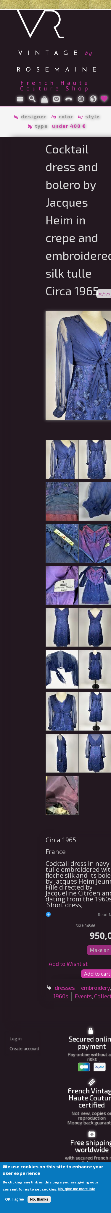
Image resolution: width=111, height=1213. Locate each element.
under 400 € (69, 126)
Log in (15, 1038)
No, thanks (39, 1199)
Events (83, 996)
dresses (65, 987)
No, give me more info (76, 1189)
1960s (60, 996)
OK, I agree (14, 1199)
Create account (24, 1048)
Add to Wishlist (68, 963)
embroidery (95, 987)
